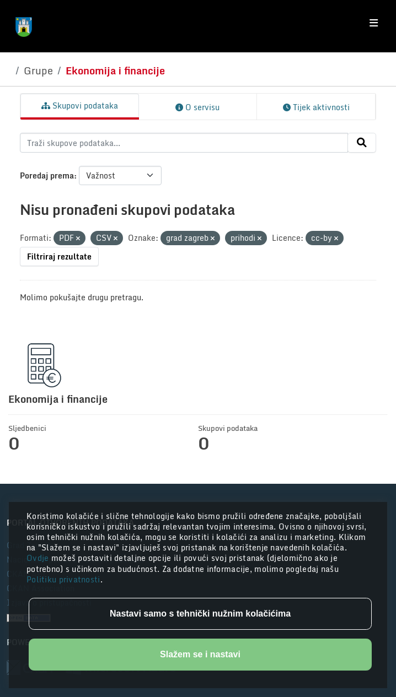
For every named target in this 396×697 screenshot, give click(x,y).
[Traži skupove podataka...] (184, 143)
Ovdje (38, 558)
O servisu (197, 107)
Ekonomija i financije (115, 70)
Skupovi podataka (79, 105)
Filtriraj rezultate (59, 256)
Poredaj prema (47, 175)
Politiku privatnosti (63, 579)
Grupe (38, 70)
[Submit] (361, 143)
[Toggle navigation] (373, 23)
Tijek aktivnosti (316, 107)
